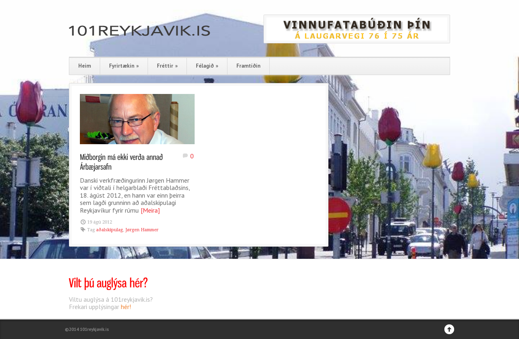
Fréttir (167, 65)
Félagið (207, 65)
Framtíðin (248, 65)
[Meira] (150, 210)
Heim (84, 65)
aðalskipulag (109, 229)
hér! (126, 307)
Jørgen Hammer (142, 229)
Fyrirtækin (124, 65)
